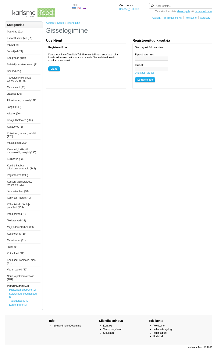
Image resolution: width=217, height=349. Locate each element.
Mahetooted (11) (16, 240)
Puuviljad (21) (14, 31)
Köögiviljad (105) (16, 57)
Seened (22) (14, 71)
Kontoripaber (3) (18, 304)
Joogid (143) (14, 107)
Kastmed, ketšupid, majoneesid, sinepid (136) (21, 151)
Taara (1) (12, 246)
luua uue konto (203, 11)
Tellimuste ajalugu (163, 329)
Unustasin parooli (144, 72)
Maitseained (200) (17, 142)
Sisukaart (108, 332)
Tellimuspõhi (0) (173, 17)
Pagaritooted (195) (17, 175)
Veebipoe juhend (112, 329)
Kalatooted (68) (15, 126)
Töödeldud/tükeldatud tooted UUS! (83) (19, 79)
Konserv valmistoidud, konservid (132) (19, 183)
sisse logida (183, 11)
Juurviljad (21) (15, 51)
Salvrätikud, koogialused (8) (23, 295)
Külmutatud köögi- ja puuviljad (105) (18, 206)
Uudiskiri (158, 336)
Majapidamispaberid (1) (22, 289)
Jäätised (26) (14, 93)
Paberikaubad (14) (18, 285)
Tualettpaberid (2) (19, 300)
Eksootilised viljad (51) (19, 38)
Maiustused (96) (16, 87)
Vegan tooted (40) (17, 269)
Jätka (54, 68)
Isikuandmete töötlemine (67, 325)
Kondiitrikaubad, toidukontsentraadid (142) (21, 167)
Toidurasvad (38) (16, 220)
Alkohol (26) (14, 113)
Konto (60, 22)
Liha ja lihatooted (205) (20, 120)
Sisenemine (73, 22)
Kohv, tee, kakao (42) (19, 197)
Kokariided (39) (15, 253)
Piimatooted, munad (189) (21, 100)
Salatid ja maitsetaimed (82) (23, 64)
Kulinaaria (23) (15, 159)
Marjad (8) (13, 44)
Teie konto (191, 17)
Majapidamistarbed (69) (20, 227)
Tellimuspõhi (160, 332)
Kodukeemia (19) (16, 233)
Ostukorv (205, 17)
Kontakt (107, 325)
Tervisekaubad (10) (18, 191)
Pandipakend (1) (16, 213)
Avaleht (156, 17)
